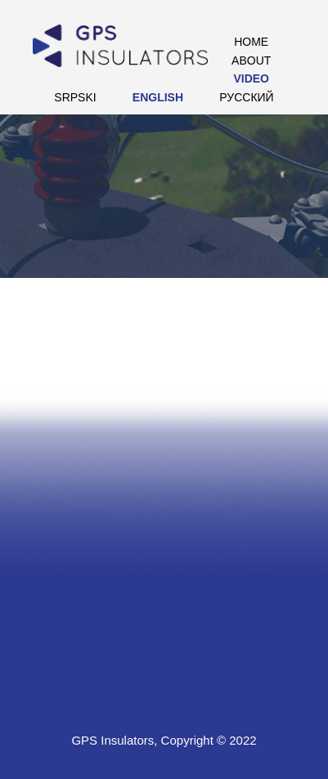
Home (251, 41)
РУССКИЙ (246, 97)
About (251, 60)
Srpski (75, 97)
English (158, 97)
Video (251, 78)
